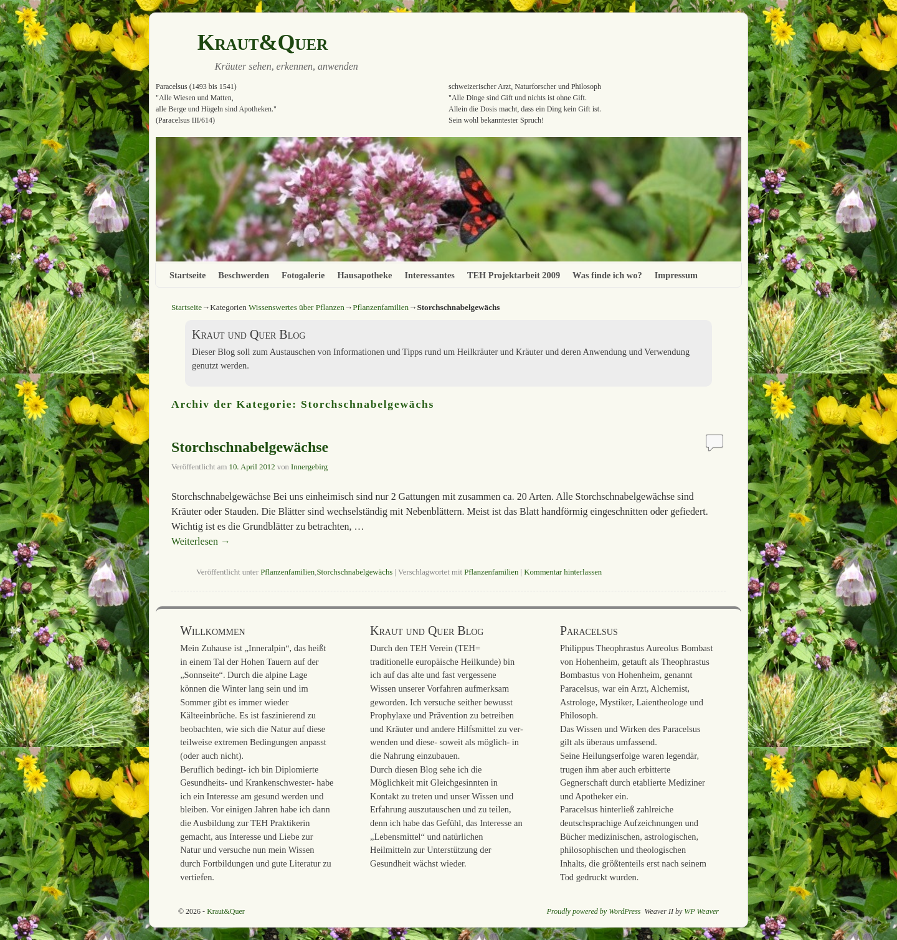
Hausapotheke (364, 275)
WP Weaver (701, 911)
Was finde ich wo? (607, 275)
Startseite (187, 275)
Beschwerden (243, 275)
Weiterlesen (200, 541)
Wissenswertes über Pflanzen (296, 307)
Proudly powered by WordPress (594, 911)
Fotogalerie (303, 275)
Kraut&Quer (262, 42)
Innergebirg (309, 467)
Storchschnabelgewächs (354, 572)
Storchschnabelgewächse (249, 447)
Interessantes (429, 275)
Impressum (676, 275)
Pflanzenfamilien (381, 307)
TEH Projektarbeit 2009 (513, 275)
